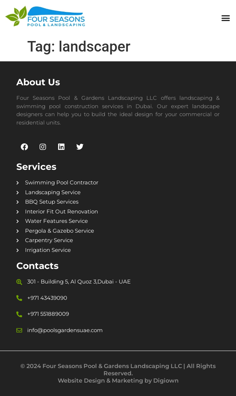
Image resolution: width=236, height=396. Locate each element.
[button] (226, 18)
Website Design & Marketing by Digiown (118, 380)
